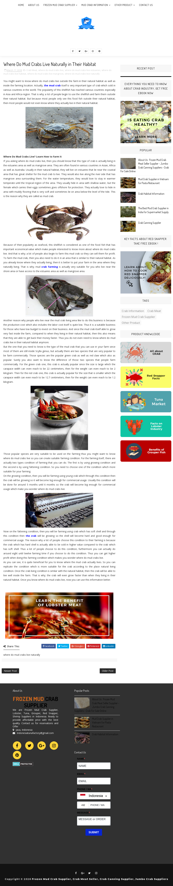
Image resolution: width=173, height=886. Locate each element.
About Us (33, 5)
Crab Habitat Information (151, 193)
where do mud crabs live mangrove (45, 73)
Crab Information (133, 311)
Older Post (108, 670)
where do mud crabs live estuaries (82, 70)
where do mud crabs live (51, 70)
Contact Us (146, 5)
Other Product (123, 5)
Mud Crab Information (94, 5)
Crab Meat (31, 70)
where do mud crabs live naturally (82, 73)
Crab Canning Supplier (149, 222)
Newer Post (10, 670)
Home (21, 5)
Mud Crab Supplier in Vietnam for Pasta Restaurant (102, 722)
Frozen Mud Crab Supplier (59, 5)
